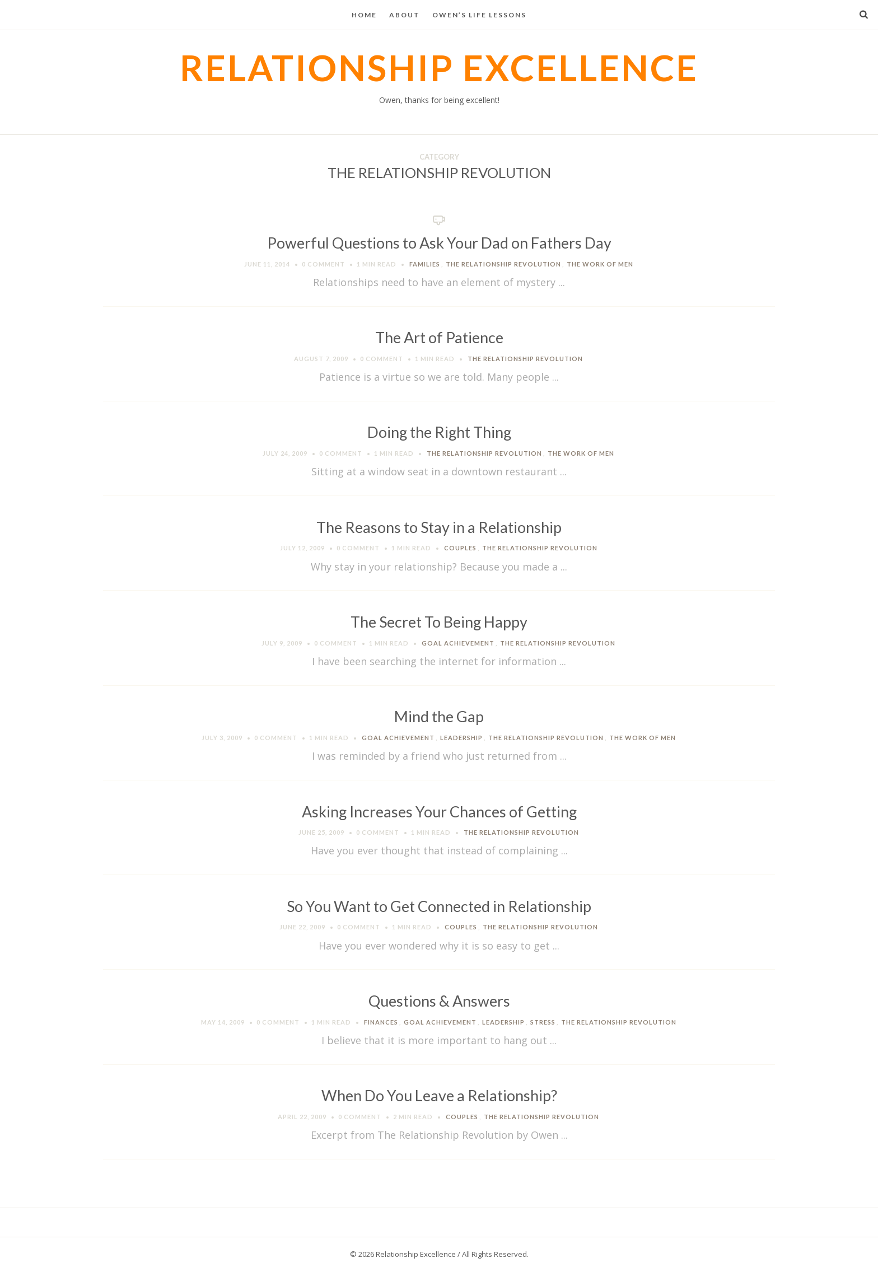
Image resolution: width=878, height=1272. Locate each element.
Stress (542, 1022)
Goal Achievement (458, 643)
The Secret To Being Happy (439, 621)
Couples (460, 547)
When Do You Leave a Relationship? (439, 1095)
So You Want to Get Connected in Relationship (439, 906)
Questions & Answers (439, 1001)
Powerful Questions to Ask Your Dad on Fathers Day (439, 242)
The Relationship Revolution (503, 264)
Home (364, 15)
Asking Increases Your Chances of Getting (439, 811)
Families (424, 264)
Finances (381, 1022)
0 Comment (323, 264)
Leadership (461, 737)
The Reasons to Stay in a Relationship (439, 527)
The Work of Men (600, 264)
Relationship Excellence (439, 67)
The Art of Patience (439, 337)
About (404, 15)
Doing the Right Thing (439, 432)
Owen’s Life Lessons (479, 15)
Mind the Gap (439, 716)
